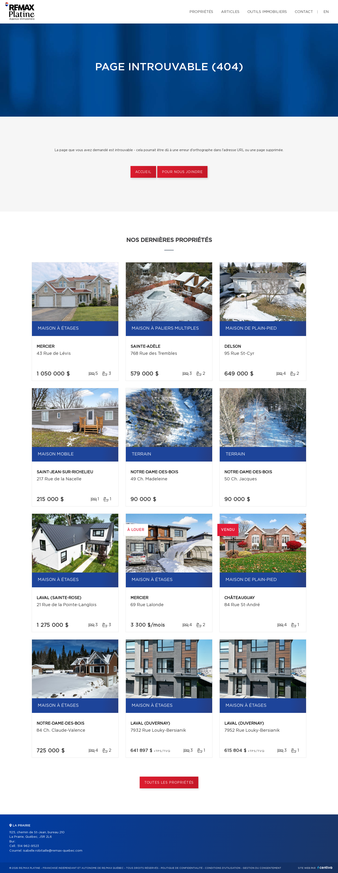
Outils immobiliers (267, 12)
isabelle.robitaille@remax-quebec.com (52, 850)
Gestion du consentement (262, 868)
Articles (230, 12)
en (326, 12)
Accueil (143, 172)
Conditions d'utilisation (222, 868)
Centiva (324, 867)
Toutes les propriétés (169, 782)
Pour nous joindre (182, 172)
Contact (304, 12)
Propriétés (201, 12)
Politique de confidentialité (182, 868)
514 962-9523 (28, 846)
